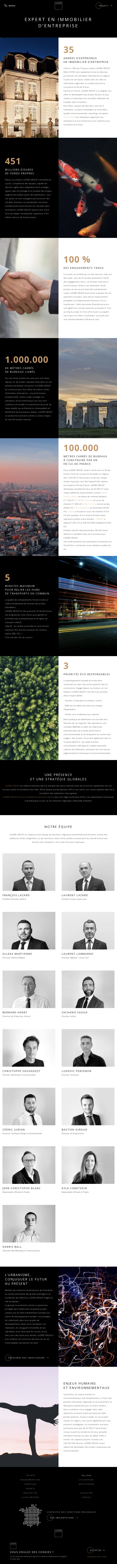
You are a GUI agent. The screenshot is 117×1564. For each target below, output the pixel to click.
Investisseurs (86, 1484)
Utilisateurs (86, 1480)
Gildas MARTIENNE (17, 953)
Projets (104, 6)
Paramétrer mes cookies (97, 1556)
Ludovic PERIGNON (77, 1071)
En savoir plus (15, 1559)
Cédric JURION (14, 1129)
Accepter (96, 1550)
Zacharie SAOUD (75, 1012)
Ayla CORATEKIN (74, 1188)
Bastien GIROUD (74, 1129)
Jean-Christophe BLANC (22, 1188)
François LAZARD (16, 895)
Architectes (30, 1493)
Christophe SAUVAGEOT (22, 1071)
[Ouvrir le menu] (6, 6)
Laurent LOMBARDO (77, 953)
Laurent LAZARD (75, 895)
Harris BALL (12, 1246)
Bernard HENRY (15, 1012)
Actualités (86, 1493)
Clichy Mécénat (30, 1497)
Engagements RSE (30, 1480)
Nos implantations (62, 1518)
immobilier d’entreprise (17, 393)
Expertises (31, 1484)
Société (30, 1475)
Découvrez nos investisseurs (27, 1358)
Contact (86, 1497)
